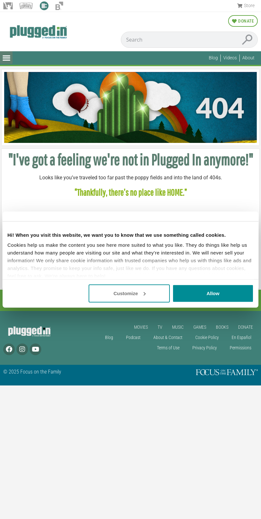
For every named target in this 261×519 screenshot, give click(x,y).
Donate (245, 327)
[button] (6, 57)
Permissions (240, 348)
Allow (213, 293)
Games (199, 327)
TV (160, 327)
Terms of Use (168, 348)
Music (178, 327)
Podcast (133, 337)
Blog (109, 337)
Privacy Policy (204, 348)
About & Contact (167, 337)
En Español (241, 337)
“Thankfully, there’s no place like (120, 192)
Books (222, 327)
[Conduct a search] (179, 39)
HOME (175, 192)
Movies (141, 327)
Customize (129, 293)
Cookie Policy (207, 337)
